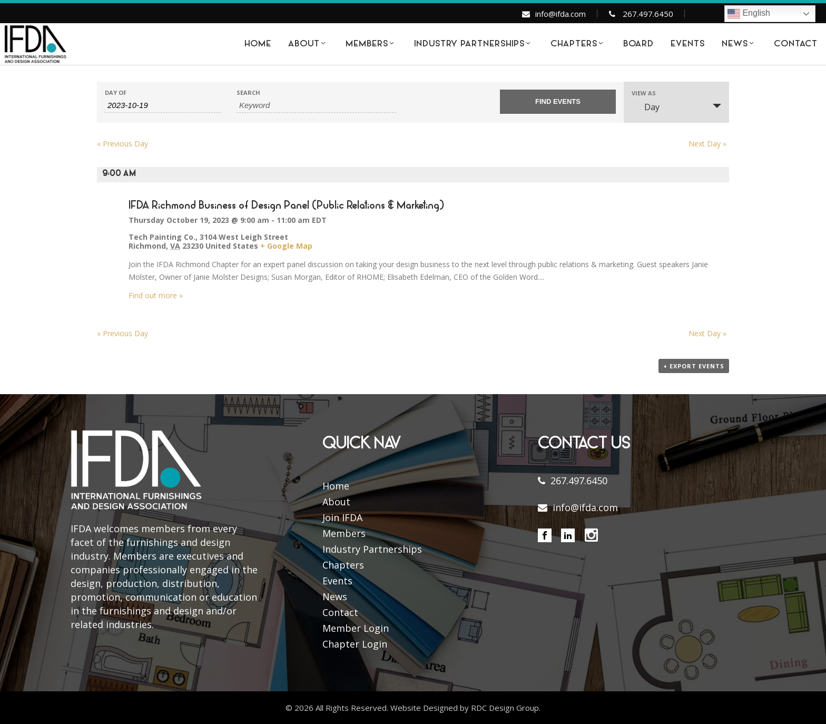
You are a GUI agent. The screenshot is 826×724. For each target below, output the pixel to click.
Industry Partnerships (372, 549)
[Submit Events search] (558, 102)
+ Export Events (693, 366)
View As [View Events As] (644, 93)
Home (335, 486)
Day (646, 107)
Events (337, 580)
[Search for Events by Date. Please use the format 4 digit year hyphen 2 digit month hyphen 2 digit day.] (163, 105)
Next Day (707, 144)
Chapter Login (354, 644)
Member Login (355, 628)
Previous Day (122, 144)
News (334, 596)
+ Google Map (286, 246)
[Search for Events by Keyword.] (316, 105)
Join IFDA (342, 517)
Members (344, 533)
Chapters (343, 565)
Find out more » (156, 295)
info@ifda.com (560, 13)
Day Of (115, 92)
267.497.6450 (648, 13)
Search (248, 92)
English (748, 13)
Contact (340, 612)
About (336, 501)
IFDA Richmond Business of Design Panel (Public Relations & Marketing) (286, 206)
